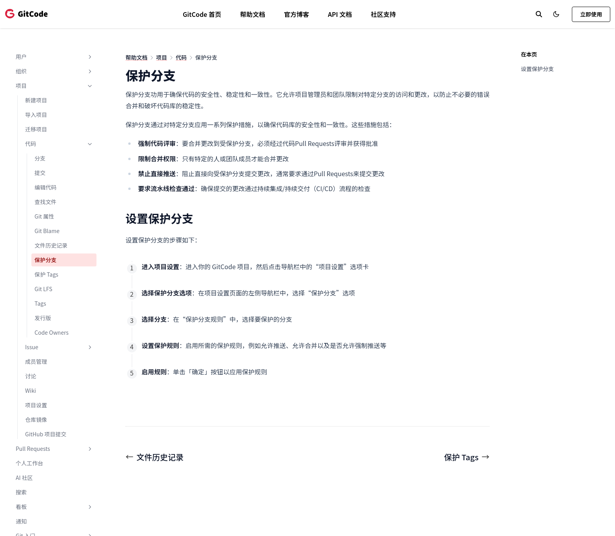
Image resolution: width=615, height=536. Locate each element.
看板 (54, 506)
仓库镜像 (36, 419)
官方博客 (296, 14)
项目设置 (36, 405)
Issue (59, 347)
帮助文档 (252, 14)
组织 (54, 71)
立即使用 (591, 14)
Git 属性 (44, 216)
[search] (539, 14)
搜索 (21, 492)
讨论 (30, 376)
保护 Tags (46, 274)
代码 (59, 144)
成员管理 (36, 361)
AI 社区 (24, 477)
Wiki (30, 390)
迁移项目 (36, 129)
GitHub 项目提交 (45, 434)
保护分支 (45, 260)
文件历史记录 (51, 245)
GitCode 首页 (202, 14)
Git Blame (47, 231)
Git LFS (43, 289)
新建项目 (36, 100)
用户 (54, 56)
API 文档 (340, 14)
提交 (40, 173)
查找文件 (45, 202)
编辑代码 (45, 187)
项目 (54, 85)
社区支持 (383, 14)
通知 (21, 521)
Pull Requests (54, 448)
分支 (40, 158)
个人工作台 (29, 463)
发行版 (43, 318)
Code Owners (52, 332)
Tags (40, 303)
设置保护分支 (537, 69)
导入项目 (36, 115)
